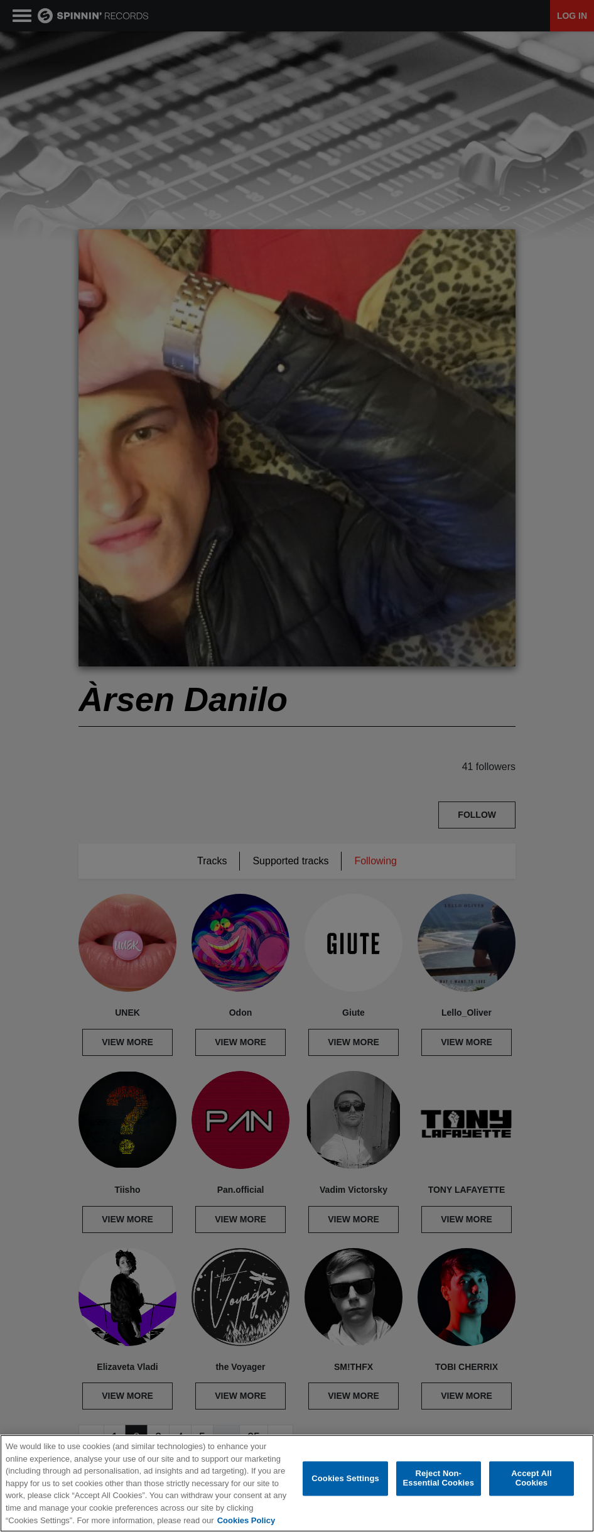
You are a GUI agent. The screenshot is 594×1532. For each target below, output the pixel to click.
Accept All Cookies (531, 1478)
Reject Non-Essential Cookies (438, 1478)
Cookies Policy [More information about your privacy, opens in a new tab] (246, 1520)
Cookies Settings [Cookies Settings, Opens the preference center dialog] (345, 1478)
